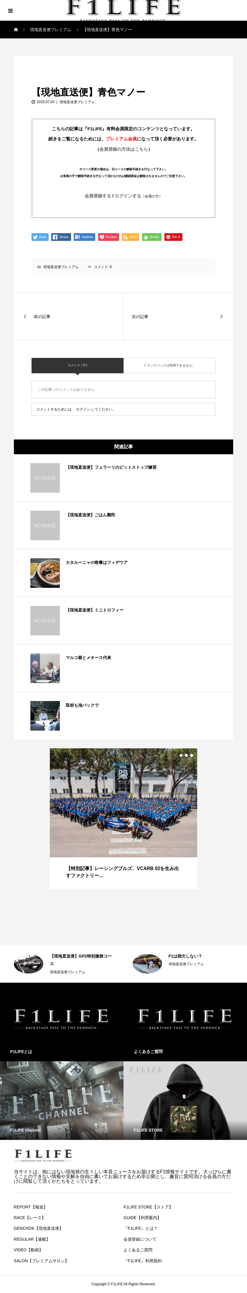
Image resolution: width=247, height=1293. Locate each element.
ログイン (83, 409)
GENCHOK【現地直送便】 (39, 1228)
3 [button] (186, 755)
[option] (123, 818)
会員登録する (98, 195)
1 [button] (175, 755)
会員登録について (140, 1239)
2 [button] (181, 755)
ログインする (138, 195)
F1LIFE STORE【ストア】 (148, 1207)
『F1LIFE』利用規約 (143, 1260)
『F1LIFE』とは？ (141, 1228)
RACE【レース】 (30, 1217)
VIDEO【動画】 (28, 1249)
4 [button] (191, 755)
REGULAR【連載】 (32, 1239)
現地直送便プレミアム (37, 62)
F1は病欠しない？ (185, 956)
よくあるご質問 (138, 1249)
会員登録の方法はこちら (123, 149)
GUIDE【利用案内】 (142, 1217)
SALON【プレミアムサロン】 (41, 1260)
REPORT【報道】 (30, 1207)
